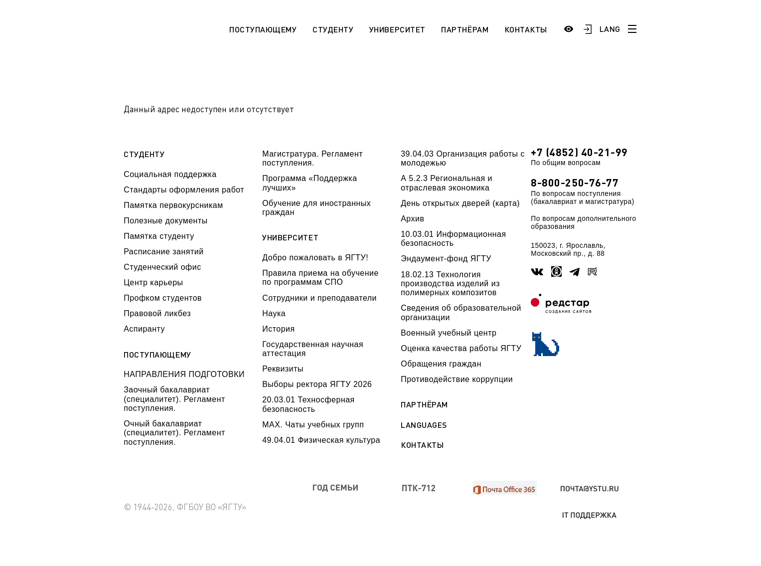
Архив (412, 218)
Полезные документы (166, 220)
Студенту (332, 29)
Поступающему (263, 29)
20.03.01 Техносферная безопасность (308, 404)
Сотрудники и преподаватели (319, 298)
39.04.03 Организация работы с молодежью (463, 158)
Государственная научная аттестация (312, 349)
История (278, 329)
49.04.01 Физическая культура (321, 440)
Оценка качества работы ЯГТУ (461, 348)
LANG (609, 28)
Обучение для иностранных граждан (316, 207)
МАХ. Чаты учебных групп (313, 424)
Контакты (525, 29)
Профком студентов (163, 298)
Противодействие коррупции (457, 379)
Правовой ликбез (157, 313)
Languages (424, 424)
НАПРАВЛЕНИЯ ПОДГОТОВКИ (184, 374)
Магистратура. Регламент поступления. (312, 158)
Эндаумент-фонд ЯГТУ (446, 258)
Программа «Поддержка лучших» (309, 182)
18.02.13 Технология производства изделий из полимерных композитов (450, 283)
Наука (274, 313)
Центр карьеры (153, 282)
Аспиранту (144, 329)
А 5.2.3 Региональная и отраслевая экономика (446, 182)
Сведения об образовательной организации (461, 312)
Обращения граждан (441, 364)
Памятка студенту (159, 236)
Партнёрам (464, 29)
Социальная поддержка (170, 174)
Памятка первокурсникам (173, 205)
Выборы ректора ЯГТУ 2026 (317, 384)
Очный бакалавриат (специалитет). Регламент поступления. (174, 432)
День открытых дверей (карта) (460, 203)
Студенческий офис (162, 267)
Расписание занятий (163, 251)
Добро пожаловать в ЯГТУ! (315, 257)
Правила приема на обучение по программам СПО (320, 277)
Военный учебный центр (448, 333)
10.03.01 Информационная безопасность (453, 238)
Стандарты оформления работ (184, 190)
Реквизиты (283, 369)
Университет (397, 29)
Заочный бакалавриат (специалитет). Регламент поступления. (174, 398)
